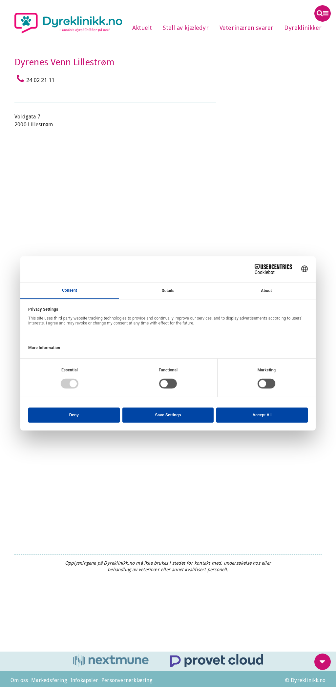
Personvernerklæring (127, 680)
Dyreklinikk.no (68, 23)
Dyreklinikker (303, 27)
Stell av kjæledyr (185, 27)
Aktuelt (142, 27)
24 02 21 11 (34, 78)
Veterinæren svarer (247, 27)
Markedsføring (49, 680)
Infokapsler (84, 680)
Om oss (19, 680)
